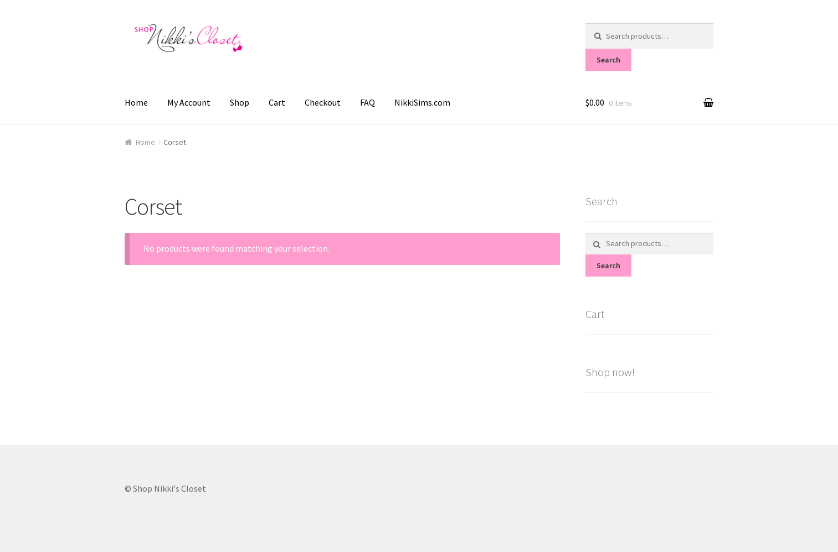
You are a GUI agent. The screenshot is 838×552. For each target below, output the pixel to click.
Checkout (323, 102)
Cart (277, 102)
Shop (239, 102)
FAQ (367, 102)
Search (608, 60)
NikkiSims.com (422, 102)
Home (136, 102)
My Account (188, 102)
